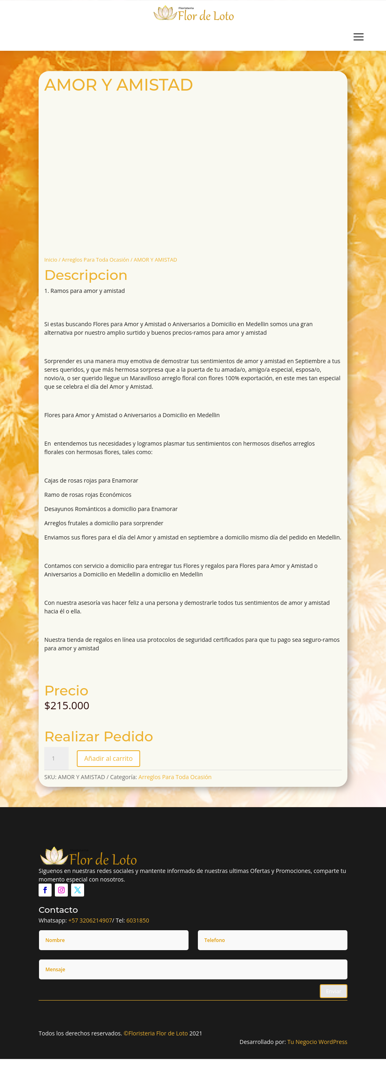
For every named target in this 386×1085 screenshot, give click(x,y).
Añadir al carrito (108, 758)
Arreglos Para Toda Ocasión (95, 259)
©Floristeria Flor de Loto (156, 1033)
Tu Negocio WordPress (317, 1042)
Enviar (333, 991)
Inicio (50, 259)
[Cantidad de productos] (56, 758)
